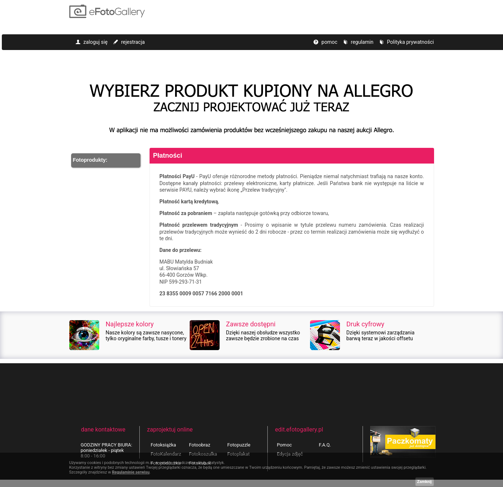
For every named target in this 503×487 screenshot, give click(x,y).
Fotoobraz (199, 445)
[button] (105, 160)
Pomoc (284, 445)
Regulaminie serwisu (131, 472)
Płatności (167, 155)
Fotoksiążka (163, 445)
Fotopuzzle (238, 445)
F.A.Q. (325, 445)
